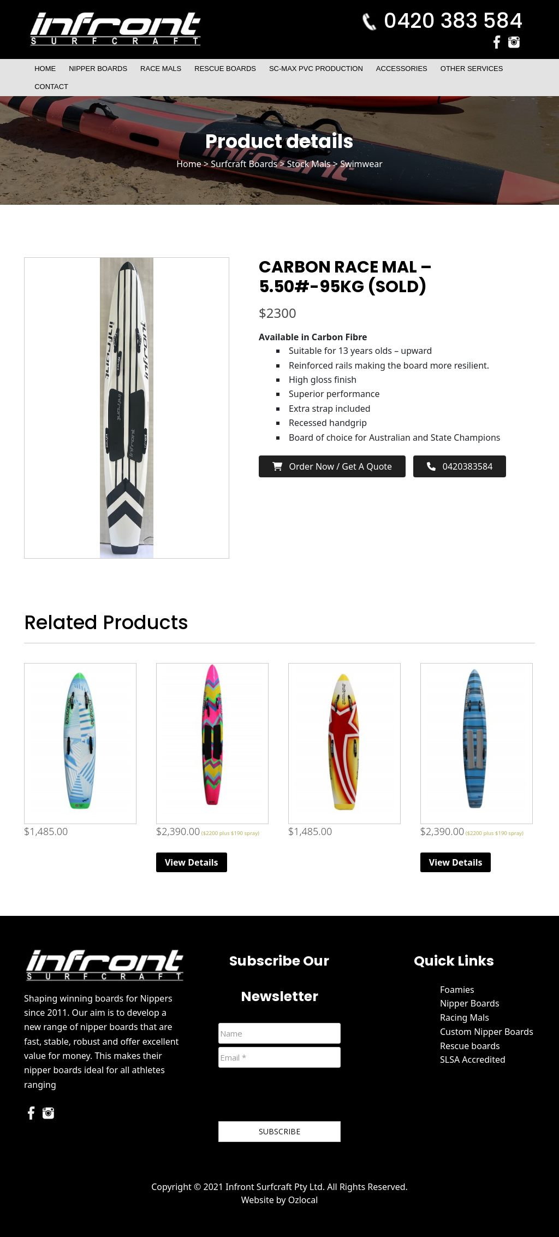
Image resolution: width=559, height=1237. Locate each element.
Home (45, 68)
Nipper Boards (98, 68)
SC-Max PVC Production (316, 68)
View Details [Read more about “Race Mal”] (191, 862)
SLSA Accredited (473, 1059)
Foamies (457, 990)
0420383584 (459, 466)
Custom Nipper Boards (486, 1032)
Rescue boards (470, 1046)
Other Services (472, 68)
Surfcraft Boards (244, 164)
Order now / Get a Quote (332, 466)
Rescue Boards (225, 68)
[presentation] (301, 1096)
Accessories (401, 68)
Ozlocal (303, 1200)
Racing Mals (464, 1017)
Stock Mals (309, 164)
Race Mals (160, 68)
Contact (51, 86)
